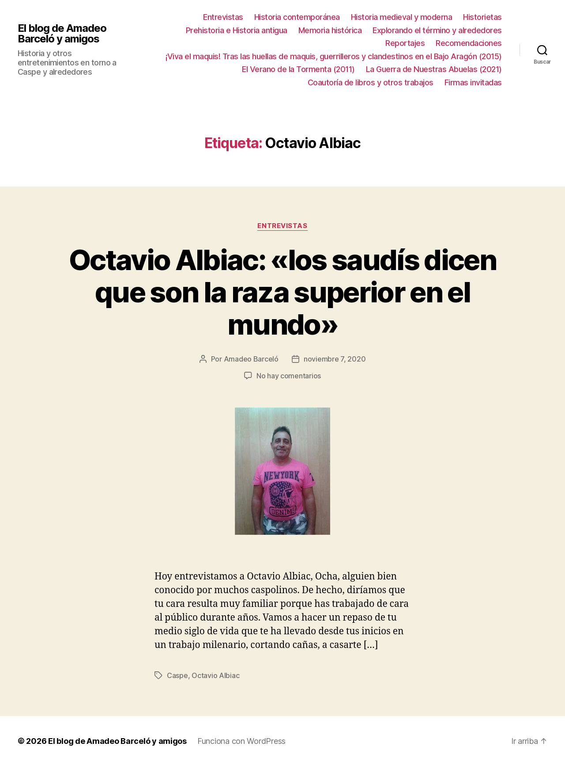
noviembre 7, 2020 (334, 358)
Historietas (482, 17)
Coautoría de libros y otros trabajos (370, 82)
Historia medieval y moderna (401, 17)
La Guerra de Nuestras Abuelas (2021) (434, 69)
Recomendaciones (469, 43)
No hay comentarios (288, 375)
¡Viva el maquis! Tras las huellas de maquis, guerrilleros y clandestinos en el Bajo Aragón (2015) (334, 56)
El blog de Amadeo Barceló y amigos (62, 33)
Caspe (177, 675)
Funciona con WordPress (241, 741)
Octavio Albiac (215, 675)
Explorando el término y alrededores (437, 30)
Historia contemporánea (297, 17)
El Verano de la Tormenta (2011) (298, 69)
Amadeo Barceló (251, 358)
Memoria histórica (330, 30)
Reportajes (405, 43)
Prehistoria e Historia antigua (236, 30)
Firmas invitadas (473, 82)
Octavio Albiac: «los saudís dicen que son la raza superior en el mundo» (282, 292)
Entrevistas (223, 17)
